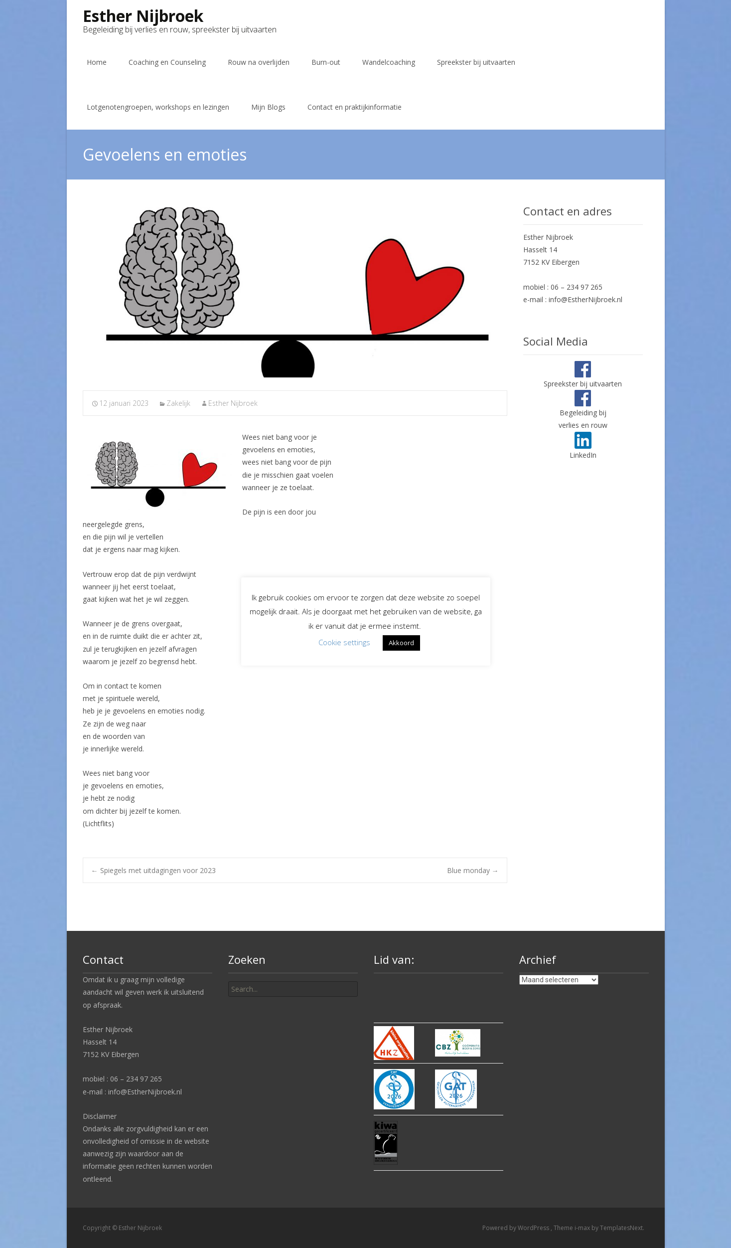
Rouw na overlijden (259, 62)
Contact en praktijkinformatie (354, 107)
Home (97, 62)
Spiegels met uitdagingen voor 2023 (153, 870)
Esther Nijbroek (233, 403)
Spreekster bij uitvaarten (476, 62)
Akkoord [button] (401, 642)
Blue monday (473, 870)
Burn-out (325, 62)
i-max (583, 1228)
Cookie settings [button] (344, 642)
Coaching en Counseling (167, 62)
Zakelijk (178, 403)
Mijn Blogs (268, 107)
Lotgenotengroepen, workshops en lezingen (158, 107)
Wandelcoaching (388, 62)
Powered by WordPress (516, 1228)
